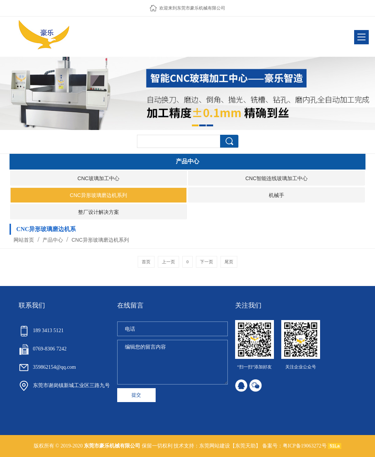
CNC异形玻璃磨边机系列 (99, 240)
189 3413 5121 (41, 330)
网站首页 (24, 240)
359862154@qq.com (47, 367)
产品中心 (53, 240)
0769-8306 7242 (43, 349)
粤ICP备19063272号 (305, 446)
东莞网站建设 (214, 446)
